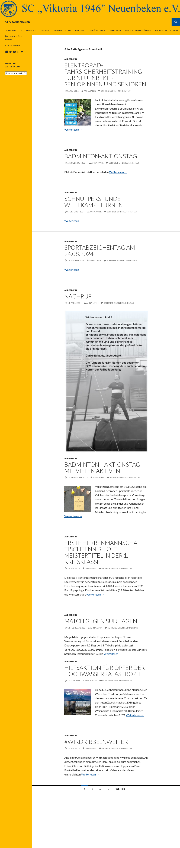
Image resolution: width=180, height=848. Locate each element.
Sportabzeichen (62, 30)
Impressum (115, 30)
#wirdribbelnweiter (96, 741)
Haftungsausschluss (166, 30)
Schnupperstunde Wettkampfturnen (93, 201)
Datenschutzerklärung (138, 30)
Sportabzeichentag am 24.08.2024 (99, 250)
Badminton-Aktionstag (100, 156)
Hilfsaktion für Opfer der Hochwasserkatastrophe (104, 670)
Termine (45, 30)
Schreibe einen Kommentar (116, 91)
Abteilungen (27, 30)
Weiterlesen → (73, 129)
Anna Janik (90, 91)
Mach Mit (80, 30)
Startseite (10, 30)
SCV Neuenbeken (17, 22)
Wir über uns (96, 30)
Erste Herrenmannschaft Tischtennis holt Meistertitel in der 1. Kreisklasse (104, 552)
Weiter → (121, 788)
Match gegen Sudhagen (100, 621)
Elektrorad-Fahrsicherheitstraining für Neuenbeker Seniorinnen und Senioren (105, 75)
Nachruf (78, 296)
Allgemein (70, 59)
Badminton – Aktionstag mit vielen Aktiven (102, 467)
